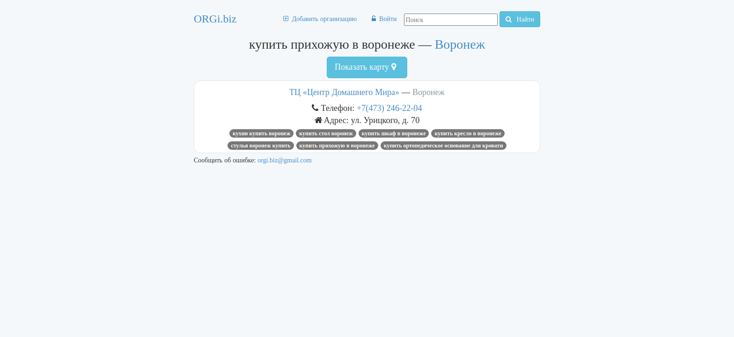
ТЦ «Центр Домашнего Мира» (344, 92)
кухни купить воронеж (261, 133)
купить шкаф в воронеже (394, 133)
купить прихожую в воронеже (337, 145)
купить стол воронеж (325, 133)
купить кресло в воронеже (467, 133)
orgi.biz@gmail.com (284, 160)
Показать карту (365, 67)
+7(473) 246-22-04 (389, 107)
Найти (520, 19)
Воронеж (460, 44)
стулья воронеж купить (260, 145)
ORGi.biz (215, 18)
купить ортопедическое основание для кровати (443, 145)
